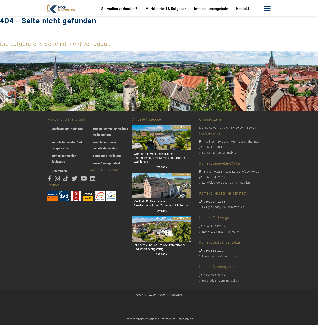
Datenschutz (185, 319)
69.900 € (162, 210)
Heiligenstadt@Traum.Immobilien (223, 207)
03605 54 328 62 (214, 177)
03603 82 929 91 (214, 250)
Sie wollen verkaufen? (119, 8)
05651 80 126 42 (214, 226)
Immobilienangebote (211, 8)
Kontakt (242, 8)
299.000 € (161, 254)
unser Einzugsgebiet (106, 163)
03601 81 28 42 (214, 147)
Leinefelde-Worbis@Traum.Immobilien (226, 182)
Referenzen (59, 171)
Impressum (168, 319)
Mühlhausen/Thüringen (67, 129)
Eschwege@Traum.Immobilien (221, 231)
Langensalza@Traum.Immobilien (223, 256)
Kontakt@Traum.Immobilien (220, 152)
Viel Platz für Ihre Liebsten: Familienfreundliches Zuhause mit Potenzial (161, 203)
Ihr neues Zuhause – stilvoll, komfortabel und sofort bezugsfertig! (159, 247)
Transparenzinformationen (142, 319)
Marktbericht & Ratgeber (165, 8)
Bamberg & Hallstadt (106, 156)
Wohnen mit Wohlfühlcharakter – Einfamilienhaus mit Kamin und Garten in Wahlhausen (159, 157)
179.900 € (161, 167)
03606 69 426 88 (214, 201)
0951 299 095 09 (214, 275)
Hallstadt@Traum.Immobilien (220, 280)
